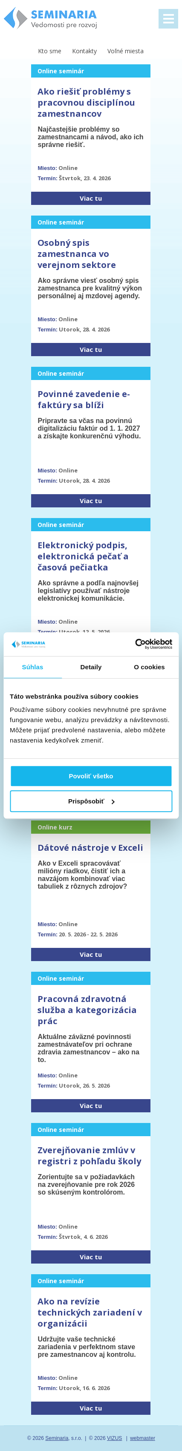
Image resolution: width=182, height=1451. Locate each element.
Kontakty (84, 51)
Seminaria (56, 1438)
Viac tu (91, 198)
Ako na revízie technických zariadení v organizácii (90, 1312)
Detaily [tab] (91, 667)
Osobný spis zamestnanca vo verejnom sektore (77, 254)
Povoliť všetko (91, 776)
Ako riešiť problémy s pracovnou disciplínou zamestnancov (86, 102)
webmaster (142, 1438)
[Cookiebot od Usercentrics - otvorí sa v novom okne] (135, 644)
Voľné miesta (125, 51)
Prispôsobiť (91, 801)
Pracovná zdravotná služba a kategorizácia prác (87, 1010)
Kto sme (49, 51)
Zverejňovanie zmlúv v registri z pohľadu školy (89, 1155)
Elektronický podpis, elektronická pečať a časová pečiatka (83, 556)
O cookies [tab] (149, 667)
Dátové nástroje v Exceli (90, 847)
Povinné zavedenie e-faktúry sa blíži (84, 399)
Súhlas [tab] (32, 667)
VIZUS (114, 1438)
